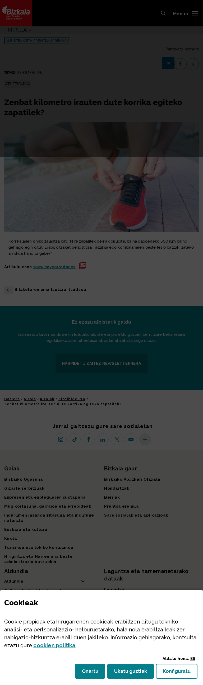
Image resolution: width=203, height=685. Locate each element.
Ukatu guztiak (132, 672)
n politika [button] (54, 645)
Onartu (93, 672)
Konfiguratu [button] (180, 672)
